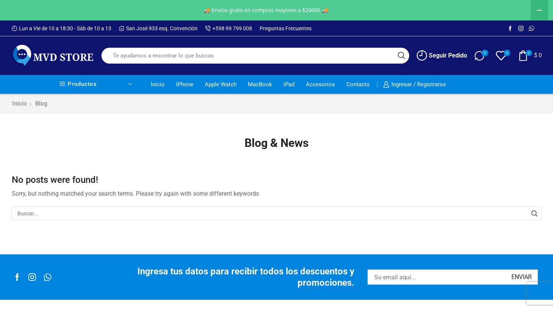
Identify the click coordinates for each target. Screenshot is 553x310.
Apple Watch (221, 84)
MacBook (260, 84)
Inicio (158, 84)
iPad (289, 84)
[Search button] (401, 56)
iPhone (184, 84)
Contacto (358, 84)
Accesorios (320, 84)
